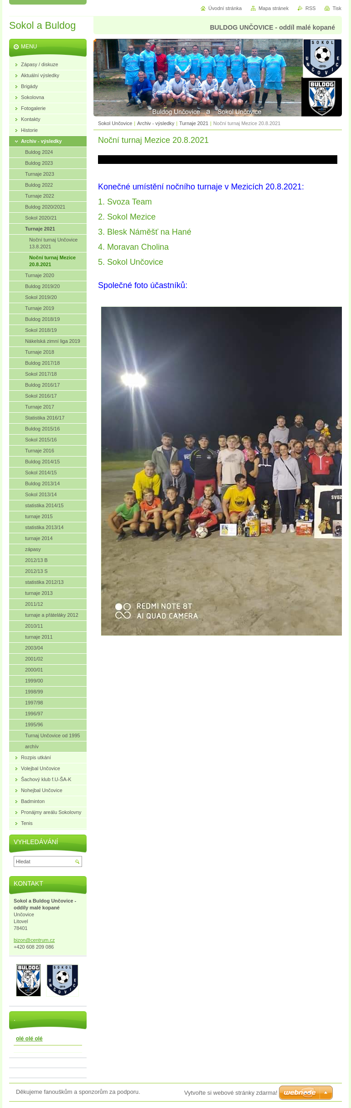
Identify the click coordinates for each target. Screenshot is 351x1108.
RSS (310, 8)
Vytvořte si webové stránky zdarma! (231, 1092)
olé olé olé (29, 1038)
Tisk (336, 8)
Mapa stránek (273, 8)
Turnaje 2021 (193, 123)
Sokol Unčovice (115, 123)
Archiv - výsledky (156, 123)
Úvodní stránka (225, 8)
